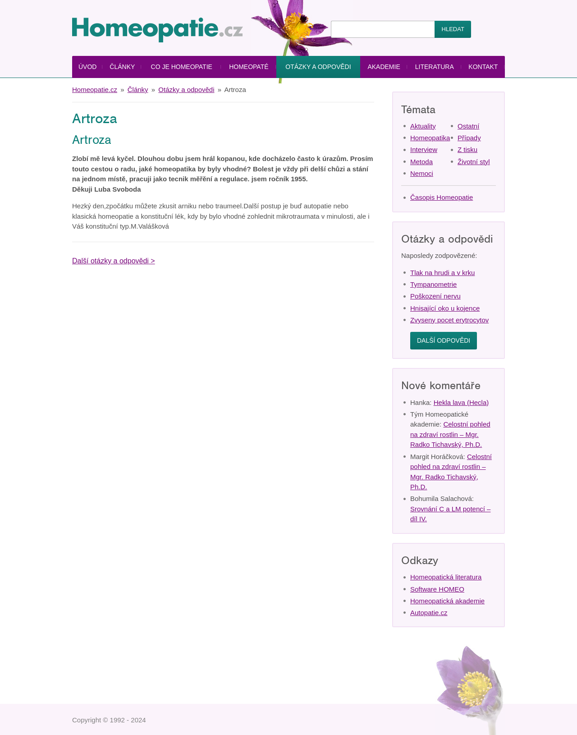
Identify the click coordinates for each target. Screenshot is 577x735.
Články (122, 66)
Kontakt (483, 66)
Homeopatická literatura (445, 577)
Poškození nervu (435, 296)
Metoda (421, 161)
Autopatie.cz (429, 612)
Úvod (87, 66)
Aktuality (423, 126)
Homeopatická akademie (447, 601)
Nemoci (421, 173)
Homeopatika (430, 138)
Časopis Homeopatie (441, 197)
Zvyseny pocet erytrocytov (449, 320)
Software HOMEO (437, 589)
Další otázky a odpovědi (110, 261)
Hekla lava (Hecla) (461, 402)
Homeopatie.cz (94, 89)
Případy (469, 138)
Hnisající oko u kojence (445, 308)
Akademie (383, 66)
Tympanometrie (433, 284)
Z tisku (467, 149)
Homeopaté (248, 66)
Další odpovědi (443, 340)
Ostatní (468, 126)
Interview (423, 149)
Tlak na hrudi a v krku (442, 272)
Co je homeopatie (181, 66)
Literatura (434, 66)
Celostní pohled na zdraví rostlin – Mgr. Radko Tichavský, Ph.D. (450, 434)
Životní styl (474, 161)
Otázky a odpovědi (318, 66)
